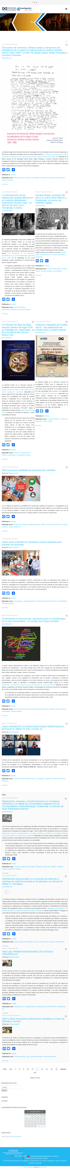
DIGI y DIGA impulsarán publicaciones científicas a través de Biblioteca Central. (33, 1020)
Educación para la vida (21, 709)
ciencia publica (19, 942)
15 (51, 1069)
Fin (35, 1072)
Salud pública (29, 942)
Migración (15, 309)
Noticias (13, 174)
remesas (18, 869)
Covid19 (16, 778)
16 (56, 1069)
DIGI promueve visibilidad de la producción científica (28, 470)
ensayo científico (17, 711)
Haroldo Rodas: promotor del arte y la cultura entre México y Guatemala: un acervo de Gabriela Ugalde (51, 199)
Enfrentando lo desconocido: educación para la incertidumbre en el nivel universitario (28, 685)
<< (28, 1111)
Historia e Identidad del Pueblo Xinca (46, 393)
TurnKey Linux (43, 1167)
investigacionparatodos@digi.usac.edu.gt (44, 1156)
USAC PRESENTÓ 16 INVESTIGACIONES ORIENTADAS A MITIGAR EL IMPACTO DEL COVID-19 (33, 727)
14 (47, 1069)
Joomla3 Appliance (28, 1167)
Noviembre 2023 (35, 1111)
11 (32, 1069)
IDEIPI (50, 421)
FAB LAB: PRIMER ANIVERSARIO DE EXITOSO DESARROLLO (27, 952)
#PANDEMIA (63, 601)
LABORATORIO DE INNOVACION (35, 1006)
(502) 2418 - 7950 (20, 1156)
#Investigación (18, 601)
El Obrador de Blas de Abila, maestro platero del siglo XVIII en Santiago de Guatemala (18, 390)
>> (42, 1111)
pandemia (49, 778)
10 (28, 1069)
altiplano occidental (57, 866)
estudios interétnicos (54, 419)
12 (37, 1069)
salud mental (38, 942)
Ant (11, 1069)
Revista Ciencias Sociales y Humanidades (26, 177)
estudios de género (24, 309)
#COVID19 (54, 601)
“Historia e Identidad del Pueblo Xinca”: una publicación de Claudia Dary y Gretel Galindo (51, 327)
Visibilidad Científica (34, 524)
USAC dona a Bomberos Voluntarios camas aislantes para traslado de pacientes (32, 543)
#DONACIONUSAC (8, 603)
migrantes (47, 866)
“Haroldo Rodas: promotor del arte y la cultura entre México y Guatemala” (50, 255)
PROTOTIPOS (52, 1006)
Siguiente (63, 1069)
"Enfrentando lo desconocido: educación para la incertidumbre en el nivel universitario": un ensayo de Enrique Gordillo (33, 619)
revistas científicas (20, 1056)
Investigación (41, 778)
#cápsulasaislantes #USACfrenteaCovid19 (37, 601)
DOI (28, 1056)
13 (42, 1069)
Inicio (4, 1069)
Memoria (10, 180)
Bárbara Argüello (14, 473)
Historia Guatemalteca (54, 269)
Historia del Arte (25, 452)
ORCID (44, 524)
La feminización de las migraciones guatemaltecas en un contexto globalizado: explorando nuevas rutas (18, 256)
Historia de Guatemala (47, 177)
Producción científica (20, 524)
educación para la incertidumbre (39, 709)
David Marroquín (7, 58)
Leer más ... (5, 184)
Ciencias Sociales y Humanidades (51, 271)
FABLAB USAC (19, 1006)
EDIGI (45, 421)
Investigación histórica (24, 455)
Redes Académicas (15, 527)
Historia (16, 452)
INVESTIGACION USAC (55, 524)
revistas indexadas (8, 869)
